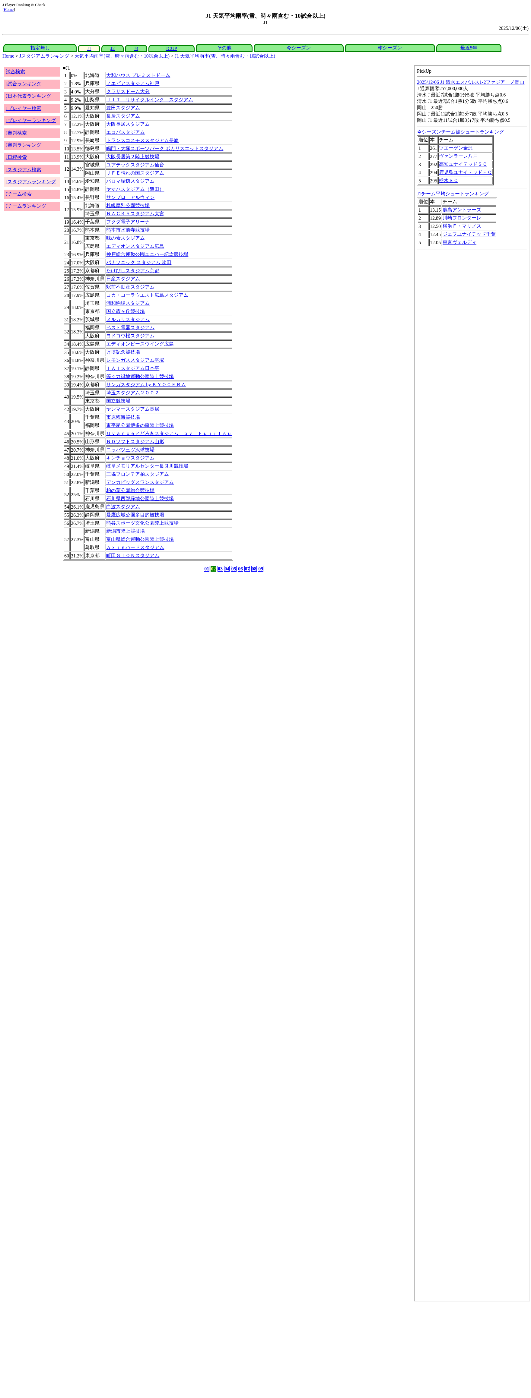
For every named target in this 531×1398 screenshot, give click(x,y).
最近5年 (468, 47)
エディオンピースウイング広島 (140, 343)
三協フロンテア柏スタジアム (137, 474)
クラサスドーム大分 (128, 91)
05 (233, 568)
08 (254, 568)
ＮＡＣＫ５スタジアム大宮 (135, 213)
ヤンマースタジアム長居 (132, 409)
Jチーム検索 (19, 194)
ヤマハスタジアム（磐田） (135, 189)
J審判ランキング (23, 144)
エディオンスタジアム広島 (135, 246)
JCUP (171, 48)
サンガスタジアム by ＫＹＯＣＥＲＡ (146, 384)
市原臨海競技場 (123, 417)
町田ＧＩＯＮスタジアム (132, 555)
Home (9, 9)
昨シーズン (390, 47)
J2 (112, 48)
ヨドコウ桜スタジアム (130, 335)
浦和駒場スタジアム (128, 303)
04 (226, 568)
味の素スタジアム (125, 238)
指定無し (40, 47)
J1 (89, 48)
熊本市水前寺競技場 (128, 229)
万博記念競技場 (123, 352)
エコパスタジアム (125, 132)
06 (240, 568)
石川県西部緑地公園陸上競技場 (140, 498)
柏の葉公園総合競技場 (130, 490)
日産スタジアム (123, 278)
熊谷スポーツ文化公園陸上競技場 (142, 522)
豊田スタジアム (123, 107)
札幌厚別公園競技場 (128, 205)
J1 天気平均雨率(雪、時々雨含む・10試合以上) (225, 55)
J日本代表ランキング (28, 96)
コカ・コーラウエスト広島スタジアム (147, 295)
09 (260, 568)
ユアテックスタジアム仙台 (135, 164)
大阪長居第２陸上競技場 (132, 156)
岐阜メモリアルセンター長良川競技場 (147, 466)
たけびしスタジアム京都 (132, 270)
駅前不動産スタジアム (130, 286)
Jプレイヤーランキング (31, 120)
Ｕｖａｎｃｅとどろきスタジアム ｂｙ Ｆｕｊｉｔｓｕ (169, 433)
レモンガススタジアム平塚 (135, 360)
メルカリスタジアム (128, 319)
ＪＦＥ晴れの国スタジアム (135, 172)
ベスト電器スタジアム (130, 327)
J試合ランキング (23, 83)
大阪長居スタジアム (128, 124)
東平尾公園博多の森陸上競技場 (140, 425)
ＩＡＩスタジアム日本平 (132, 368)
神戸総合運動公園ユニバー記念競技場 (147, 254)
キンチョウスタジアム (130, 457)
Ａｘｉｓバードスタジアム (135, 547)
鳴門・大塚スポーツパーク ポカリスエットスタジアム (164, 148)
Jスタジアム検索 (23, 169)
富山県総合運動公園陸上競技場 (140, 539)
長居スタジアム (123, 115)
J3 (136, 48)
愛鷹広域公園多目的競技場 (135, 514)
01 (206, 568)
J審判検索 (16, 132)
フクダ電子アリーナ (128, 221)
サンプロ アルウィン (130, 197)
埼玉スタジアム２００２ (132, 392)
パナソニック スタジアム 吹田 (138, 262)
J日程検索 (16, 157)
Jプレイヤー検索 (23, 108)
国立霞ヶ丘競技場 (125, 311)
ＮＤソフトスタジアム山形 (135, 441)
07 (247, 568)
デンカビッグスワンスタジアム (140, 482)
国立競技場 (118, 400)
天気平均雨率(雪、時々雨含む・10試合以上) (122, 55)
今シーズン (299, 47)
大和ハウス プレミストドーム (138, 75)
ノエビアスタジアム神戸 (132, 83)
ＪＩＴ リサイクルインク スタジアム (149, 99)
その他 (224, 47)
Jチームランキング (26, 206)
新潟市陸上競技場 (125, 531)
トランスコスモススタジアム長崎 (142, 140)
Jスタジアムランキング (44, 55)
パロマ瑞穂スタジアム (130, 181)
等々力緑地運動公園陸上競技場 (140, 376)
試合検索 (15, 71)
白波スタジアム (123, 506)
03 (220, 568)
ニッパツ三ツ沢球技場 (130, 449)
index (472, 683)
